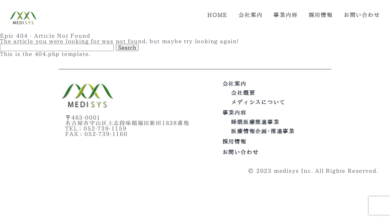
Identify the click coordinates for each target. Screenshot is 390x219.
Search (127, 47)
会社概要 (243, 93)
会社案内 (250, 15)
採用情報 (321, 15)
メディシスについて (258, 102)
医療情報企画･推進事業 (263, 131)
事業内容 (285, 15)
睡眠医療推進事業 (255, 122)
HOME (217, 15)
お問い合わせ (362, 15)
